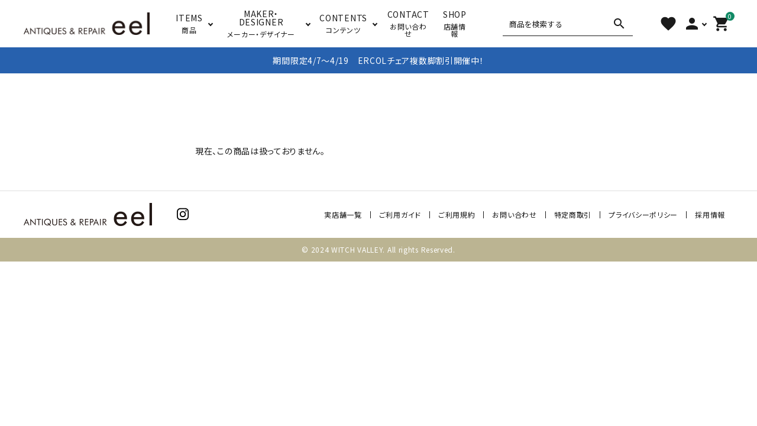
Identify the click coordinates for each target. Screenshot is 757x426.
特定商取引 (573, 214)
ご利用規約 (456, 214)
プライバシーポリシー (643, 214)
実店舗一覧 (343, 214)
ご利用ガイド (400, 214)
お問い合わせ (514, 214)
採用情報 (710, 214)
